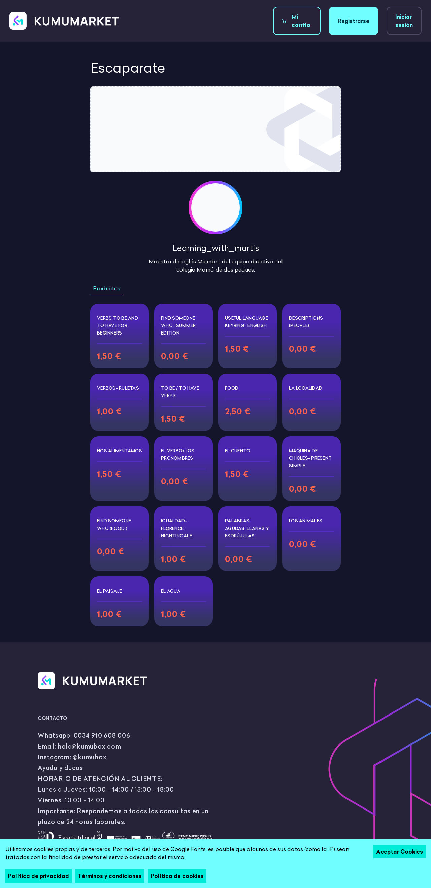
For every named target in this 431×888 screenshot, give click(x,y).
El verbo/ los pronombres (177, 454)
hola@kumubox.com (89, 746)
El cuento (237, 450)
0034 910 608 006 (102, 735)
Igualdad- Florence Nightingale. (177, 528)
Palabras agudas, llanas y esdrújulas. (247, 528)
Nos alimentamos (119, 450)
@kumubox (89, 757)
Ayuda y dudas (60, 768)
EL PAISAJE (109, 591)
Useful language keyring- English (246, 321)
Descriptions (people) (306, 321)
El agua (170, 591)
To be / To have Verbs (180, 391)
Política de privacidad (38, 876)
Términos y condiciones (110, 876)
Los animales (305, 521)
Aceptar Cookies (399, 851)
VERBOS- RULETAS (118, 388)
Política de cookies (177, 876)
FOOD (231, 388)
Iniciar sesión (404, 20)
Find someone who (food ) (114, 524)
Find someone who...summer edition (178, 325)
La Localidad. (306, 388)
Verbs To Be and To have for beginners (117, 325)
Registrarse (353, 21)
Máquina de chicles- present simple (310, 458)
